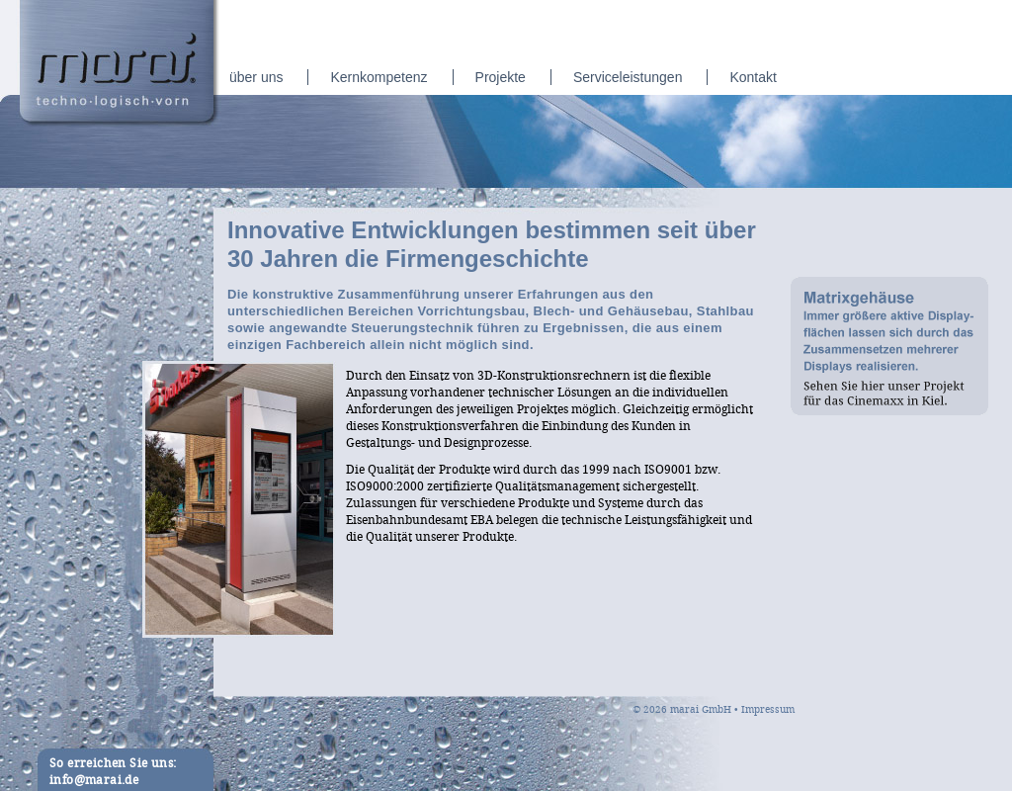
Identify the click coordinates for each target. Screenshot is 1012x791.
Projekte (500, 77)
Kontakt (752, 77)
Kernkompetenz (378, 77)
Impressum (768, 710)
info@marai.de (93, 780)
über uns (256, 77)
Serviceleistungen (628, 77)
